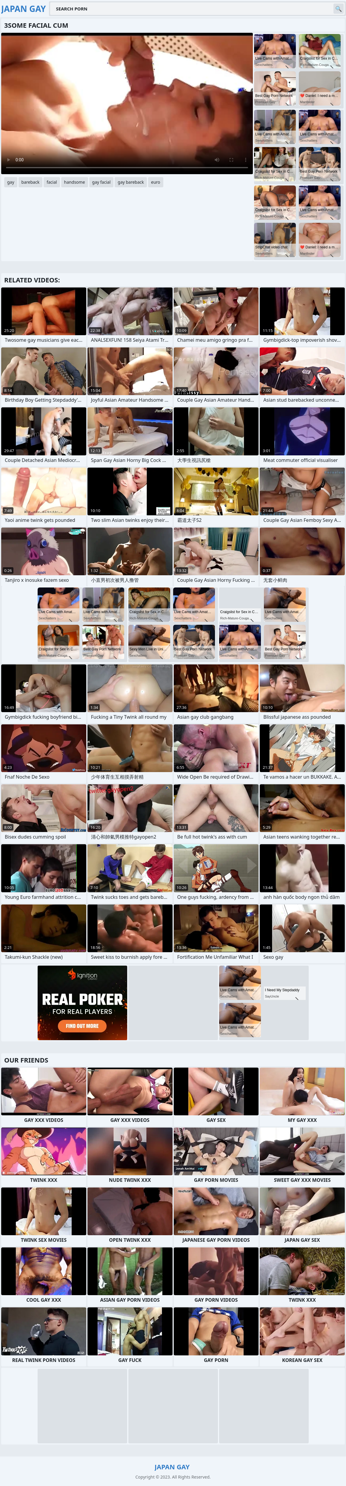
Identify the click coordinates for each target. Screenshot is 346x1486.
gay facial (101, 182)
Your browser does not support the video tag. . (127, 103)
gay (10, 182)
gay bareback (131, 182)
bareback (30, 182)
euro (155, 182)
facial (52, 182)
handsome (74, 182)
